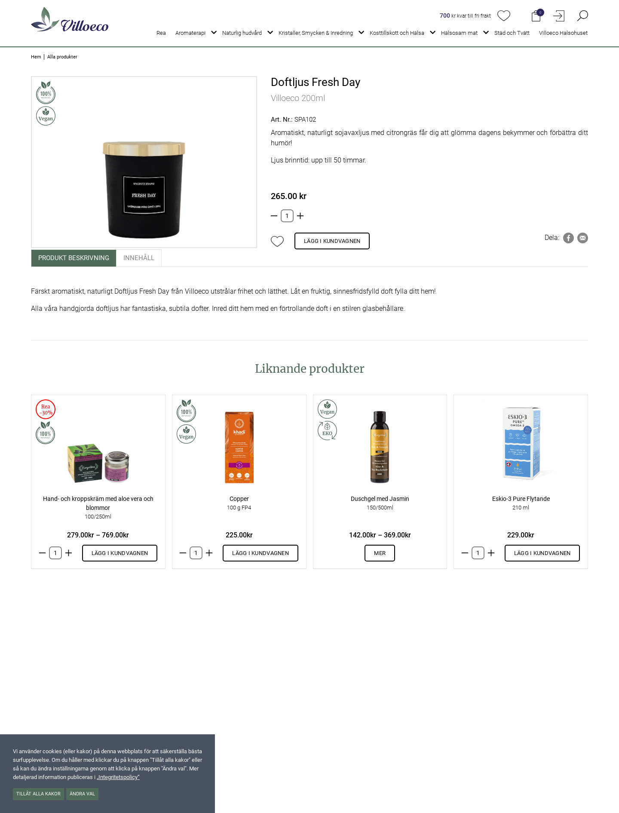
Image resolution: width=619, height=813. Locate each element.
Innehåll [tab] (138, 258)
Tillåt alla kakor (38, 794)
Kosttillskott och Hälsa (397, 33)
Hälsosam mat (459, 33)
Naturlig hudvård (242, 33)
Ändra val (82, 794)
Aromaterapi (190, 33)
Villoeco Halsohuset (563, 33)
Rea (161, 33)
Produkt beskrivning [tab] (73, 258)
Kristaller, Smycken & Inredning (316, 33)
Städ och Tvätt (512, 33)
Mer (380, 553)
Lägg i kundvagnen (332, 241)
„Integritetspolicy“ (118, 777)
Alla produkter (62, 57)
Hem (36, 57)
